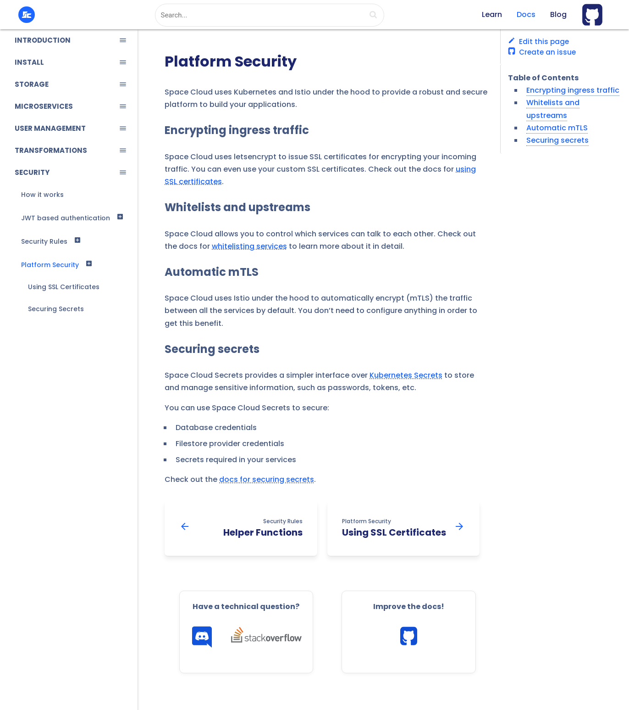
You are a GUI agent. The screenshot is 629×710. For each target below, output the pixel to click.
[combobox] (269, 15)
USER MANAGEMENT (50, 128)
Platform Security (50, 264)
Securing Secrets (56, 308)
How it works (42, 194)
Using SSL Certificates (63, 286)
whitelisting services (249, 246)
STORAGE (32, 84)
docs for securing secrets (266, 479)
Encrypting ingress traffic (237, 130)
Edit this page (538, 41)
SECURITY (32, 172)
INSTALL (29, 62)
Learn (492, 14)
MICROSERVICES (44, 106)
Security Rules (44, 241)
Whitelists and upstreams (237, 207)
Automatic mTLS (212, 272)
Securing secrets (212, 349)
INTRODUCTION (43, 40)
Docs (526, 14)
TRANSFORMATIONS (51, 150)
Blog (558, 14)
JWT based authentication (65, 218)
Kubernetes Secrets (406, 375)
